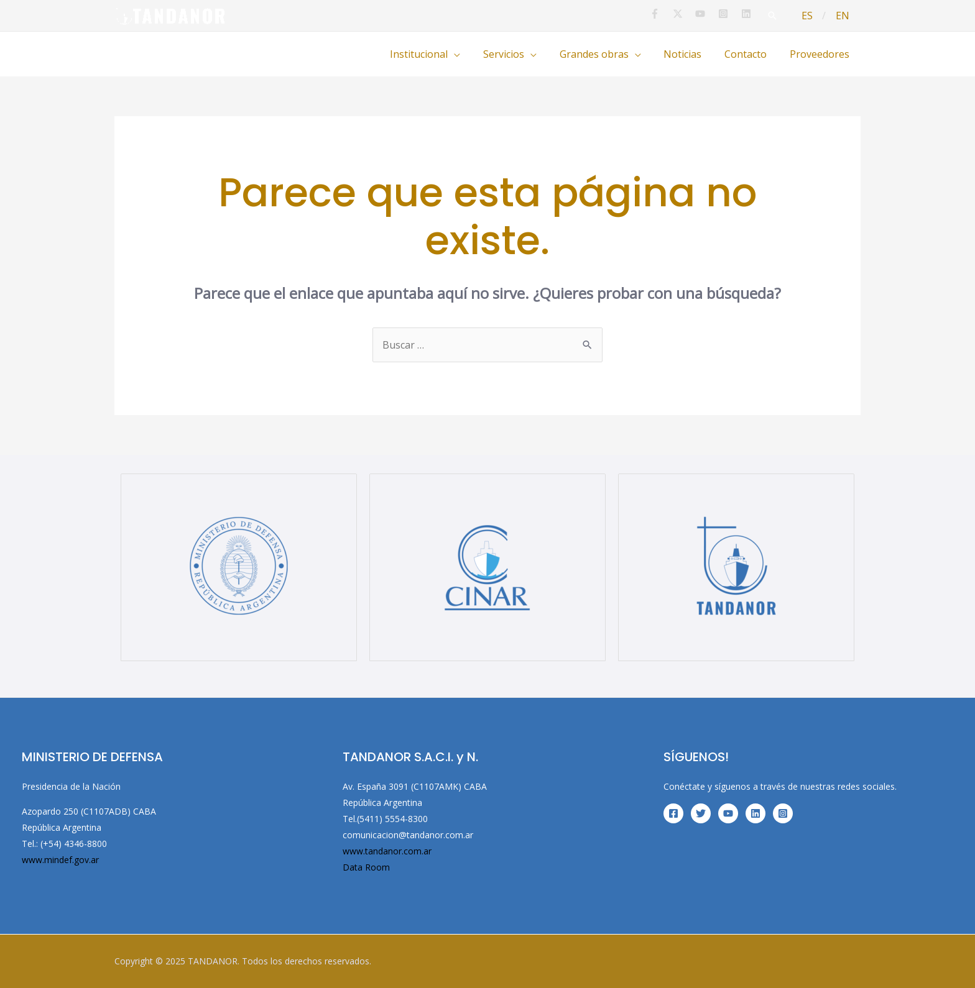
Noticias (690, 54)
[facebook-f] (665, 14)
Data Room (366, 867)
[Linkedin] (755, 813)
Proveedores (821, 54)
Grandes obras (604, 54)
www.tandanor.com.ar (387, 851)
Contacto (750, 54)
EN (844, 15)
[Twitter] (701, 813)
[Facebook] (673, 813)
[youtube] (711, 14)
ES (811, 15)
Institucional (435, 54)
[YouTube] (728, 813)
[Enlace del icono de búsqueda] (777, 15)
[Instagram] (783, 813)
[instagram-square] (734, 14)
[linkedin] (753, 14)
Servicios (516, 54)
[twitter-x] (688, 14)
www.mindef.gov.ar (60, 860)
